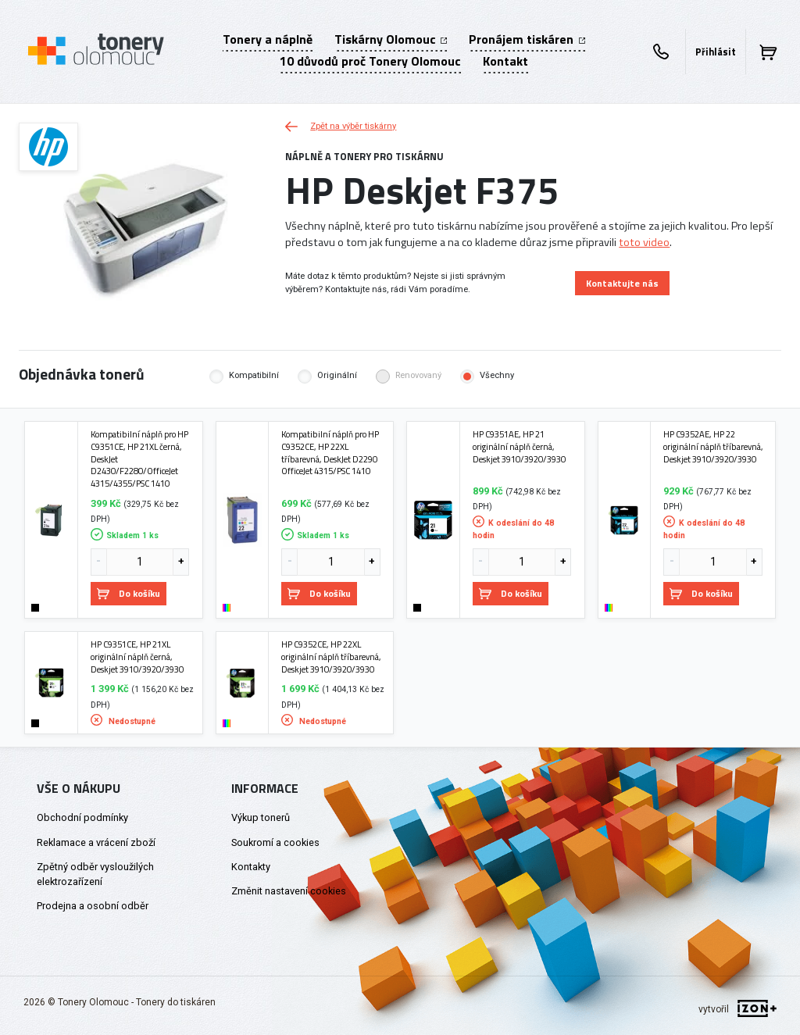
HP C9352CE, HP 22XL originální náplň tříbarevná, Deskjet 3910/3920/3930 (331, 656)
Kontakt (505, 61)
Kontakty (250, 867)
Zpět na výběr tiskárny (340, 126)
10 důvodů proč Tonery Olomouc (370, 61)
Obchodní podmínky (82, 817)
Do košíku (128, 593)
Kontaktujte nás (622, 283)
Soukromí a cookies (275, 842)
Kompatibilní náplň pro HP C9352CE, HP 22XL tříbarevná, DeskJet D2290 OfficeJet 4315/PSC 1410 (330, 452)
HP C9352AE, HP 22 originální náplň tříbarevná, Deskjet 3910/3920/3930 (713, 446)
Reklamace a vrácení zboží (96, 842)
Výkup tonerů (260, 817)
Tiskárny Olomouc (390, 39)
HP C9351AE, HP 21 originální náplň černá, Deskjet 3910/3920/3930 (519, 446)
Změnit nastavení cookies (288, 891)
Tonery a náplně (267, 39)
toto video (644, 242)
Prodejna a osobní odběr (92, 906)
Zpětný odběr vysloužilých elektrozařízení (95, 874)
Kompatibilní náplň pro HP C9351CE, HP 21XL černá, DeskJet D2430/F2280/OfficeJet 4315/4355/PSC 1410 (139, 458)
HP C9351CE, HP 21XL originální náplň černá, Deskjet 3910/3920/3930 (137, 656)
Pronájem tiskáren (526, 39)
